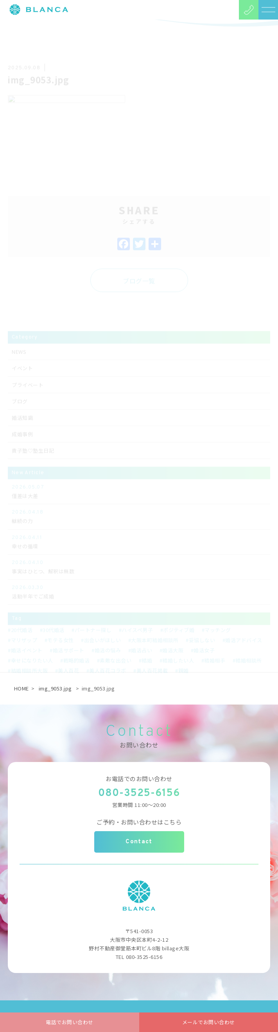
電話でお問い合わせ (69, 1022)
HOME (21, 688)
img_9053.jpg (55, 688)
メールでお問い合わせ (208, 1022)
